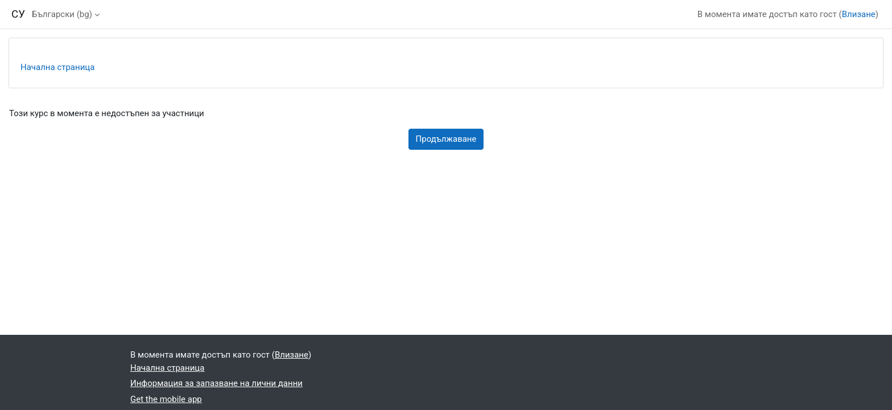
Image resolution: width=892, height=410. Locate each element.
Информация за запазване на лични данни (216, 383)
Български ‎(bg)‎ (62, 14)
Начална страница (57, 67)
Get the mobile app (166, 399)
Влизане (859, 14)
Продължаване (446, 139)
